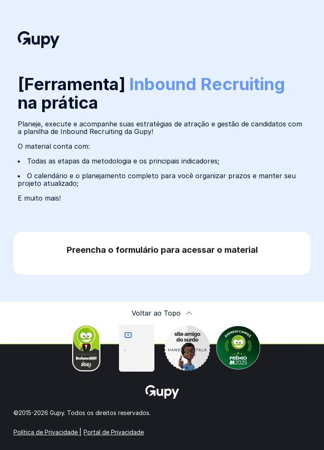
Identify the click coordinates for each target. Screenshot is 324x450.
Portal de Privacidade (114, 432)
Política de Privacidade (46, 432)
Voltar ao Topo (162, 313)
